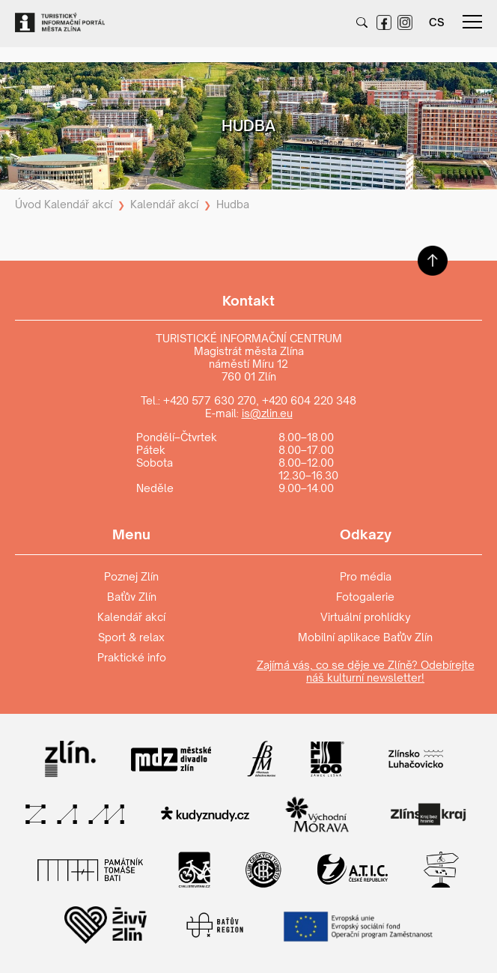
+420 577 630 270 (209, 400)
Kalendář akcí (78, 204)
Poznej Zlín (131, 576)
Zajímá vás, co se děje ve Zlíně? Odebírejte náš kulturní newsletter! (366, 671)
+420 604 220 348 (309, 400)
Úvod (28, 204)
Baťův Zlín (131, 596)
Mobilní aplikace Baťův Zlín (365, 637)
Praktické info (131, 657)
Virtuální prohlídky (365, 616)
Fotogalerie (365, 596)
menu (472, 21)
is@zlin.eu (267, 413)
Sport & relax (131, 637)
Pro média (365, 576)
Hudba (232, 204)
